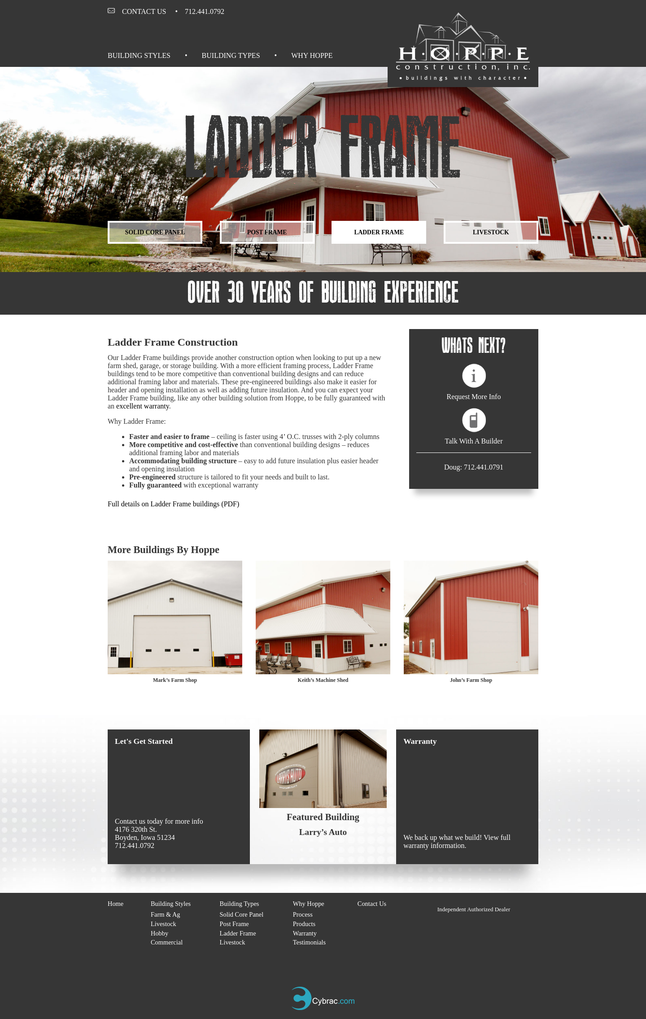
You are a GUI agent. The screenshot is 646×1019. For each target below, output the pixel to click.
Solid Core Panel (155, 232)
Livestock (491, 232)
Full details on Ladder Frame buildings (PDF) (173, 504)
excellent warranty (142, 406)
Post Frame (267, 232)
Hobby (159, 933)
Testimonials (309, 942)
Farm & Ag (165, 914)
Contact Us (144, 11)
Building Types (231, 55)
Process (303, 914)
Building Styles (139, 55)
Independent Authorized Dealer (474, 909)
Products (304, 923)
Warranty (305, 933)
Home (115, 903)
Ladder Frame (379, 232)
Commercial (167, 942)
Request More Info (474, 396)
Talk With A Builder (473, 441)
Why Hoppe (311, 55)
